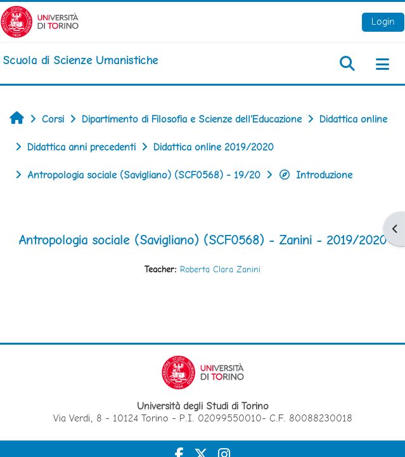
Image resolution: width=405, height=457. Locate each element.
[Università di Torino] (39, 21)
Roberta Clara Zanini (220, 269)
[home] (80, 60)
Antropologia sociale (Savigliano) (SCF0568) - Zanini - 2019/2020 (202, 240)
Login (383, 21)
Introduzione (315, 175)
